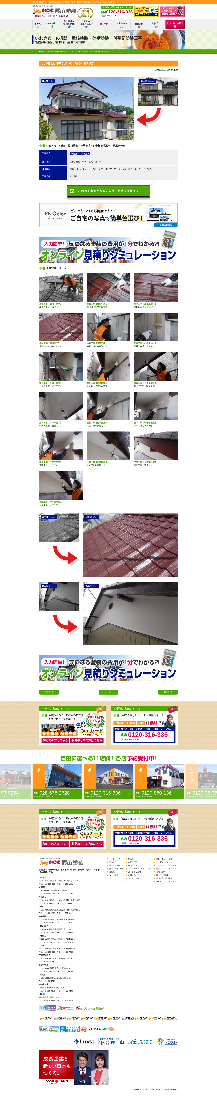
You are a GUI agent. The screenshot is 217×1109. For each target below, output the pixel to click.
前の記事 (168, 692)
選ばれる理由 (114, 865)
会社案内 (139, 25)
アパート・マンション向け (167, 865)
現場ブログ (156, 25)
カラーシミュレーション (166, 882)
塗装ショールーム (116, 869)
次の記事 (49, 692)
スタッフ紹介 (114, 875)
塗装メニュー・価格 (164, 859)
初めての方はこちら (55, 740)
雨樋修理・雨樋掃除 (164, 878)
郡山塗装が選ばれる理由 (69, 24)
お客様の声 (121, 25)
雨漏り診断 (160, 872)
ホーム (37, 25)
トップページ (114, 859)
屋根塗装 (85, 153)
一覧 (108, 692)
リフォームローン (135, 878)
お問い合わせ (133, 875)
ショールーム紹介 (175, 25)
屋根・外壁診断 (162, 875)
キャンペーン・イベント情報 (140, 869)
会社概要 (112, 872)
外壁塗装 (75, 153)
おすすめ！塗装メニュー (86, 24)
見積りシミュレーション (166, 869)
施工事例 (104, 25)
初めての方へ (51, 25)
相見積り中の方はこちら (87, 740)
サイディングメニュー (165, 862)
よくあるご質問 (134, 872)
